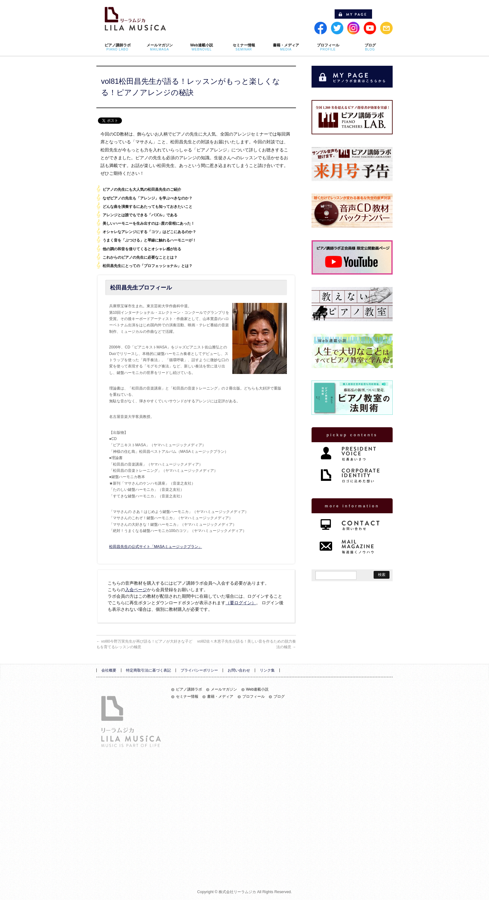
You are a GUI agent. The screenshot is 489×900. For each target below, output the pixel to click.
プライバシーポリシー (199, 670)
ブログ (279, 697)
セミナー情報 (187, 697)
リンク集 (267, 670)
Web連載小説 (257, 689)
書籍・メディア (220, 697)
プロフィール (253, 697)
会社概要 (108, 670)
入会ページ (136, 589)
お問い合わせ (239, 670)
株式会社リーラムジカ (237, 892)
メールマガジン (224, 689)
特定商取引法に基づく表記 (148, 670)
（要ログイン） (240, 602)
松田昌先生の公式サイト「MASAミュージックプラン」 (155, 546)
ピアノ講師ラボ (189, 689)
